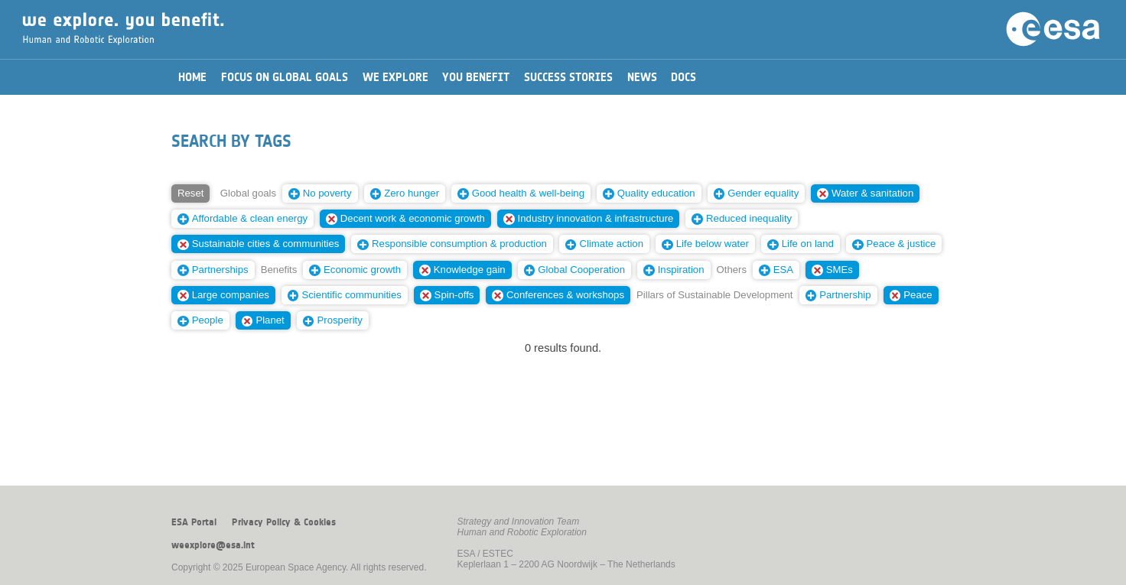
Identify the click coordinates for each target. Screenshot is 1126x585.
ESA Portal (193, 522)
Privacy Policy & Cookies (284, 522)
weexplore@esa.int (213, 545)
